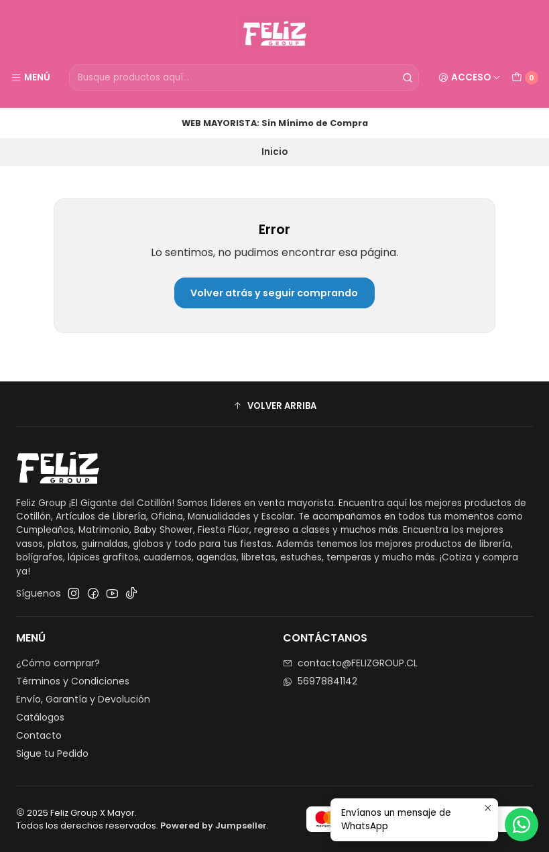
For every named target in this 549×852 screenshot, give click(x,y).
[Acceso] (469, 77)
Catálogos (40, 717)
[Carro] (525, 77)
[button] (274, 406)
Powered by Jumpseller (213, 825)
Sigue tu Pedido (52, 753)
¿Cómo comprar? (58, 663)
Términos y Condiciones (72, 681)
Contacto (39, 735)
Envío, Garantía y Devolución (83, 699)
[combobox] (244, 77)
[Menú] (30, 77)
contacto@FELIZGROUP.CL (350, 663)
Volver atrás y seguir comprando (274, 293)
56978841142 (320, 681)
